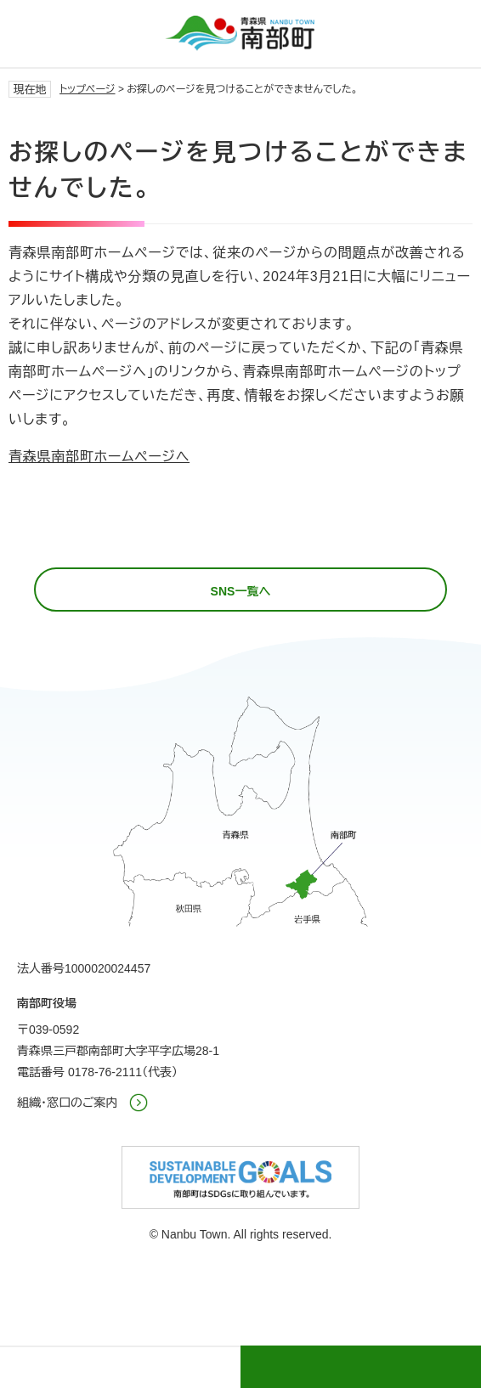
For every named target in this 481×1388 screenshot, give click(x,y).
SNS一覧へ (241, 591)
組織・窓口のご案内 (67, 1102)
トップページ (87, 89)
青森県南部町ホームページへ (99, 456)
